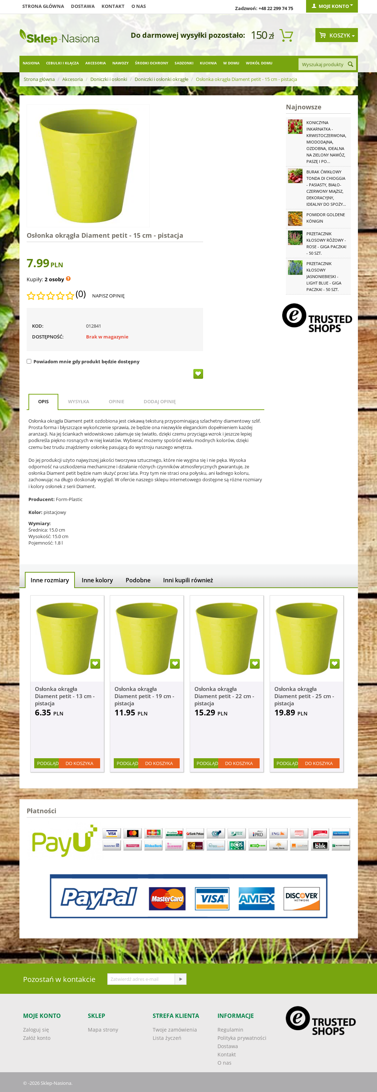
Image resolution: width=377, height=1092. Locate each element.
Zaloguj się (36, 1029)
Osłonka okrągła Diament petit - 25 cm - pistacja (304, 696)
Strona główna (43, 6)
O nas (138, 6)
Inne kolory (97, 580)
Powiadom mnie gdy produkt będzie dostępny (83, 361)
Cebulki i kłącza (62, 62)
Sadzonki (184, 62)
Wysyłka (78, 401)
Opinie (116, 401)
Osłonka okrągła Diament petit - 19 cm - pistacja (144, 696)
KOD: (38, 326)
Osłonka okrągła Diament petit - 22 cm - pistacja (224, 696)
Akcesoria (95, 62)
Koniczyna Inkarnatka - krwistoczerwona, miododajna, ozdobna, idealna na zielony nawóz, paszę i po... (326, 142)
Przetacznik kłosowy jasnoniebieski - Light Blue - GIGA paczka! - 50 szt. (323, 276)
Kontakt (113, 6)
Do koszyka (79, 763)
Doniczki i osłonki (108, 79)
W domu (231, 62)
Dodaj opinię (160, 401)
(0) (81, 294)
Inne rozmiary (50, 580)
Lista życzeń (167, 1037)
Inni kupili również (188, 580)
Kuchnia (208, 62)
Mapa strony (103, 1029)
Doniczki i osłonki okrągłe (161, 79)
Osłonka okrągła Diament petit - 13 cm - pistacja (65, 696)
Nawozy (120, 62)
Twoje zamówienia (175, 1029)
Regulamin (230, 1029)
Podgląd (48, 763)
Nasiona (31, 62)
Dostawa (83, 6)
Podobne (138, 580)
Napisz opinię (108, 295)
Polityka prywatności (241, 1037)
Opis (43, 401)
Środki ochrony (151, 62)
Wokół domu (259, 62)
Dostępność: (48, 336)
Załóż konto (36, 1037)
